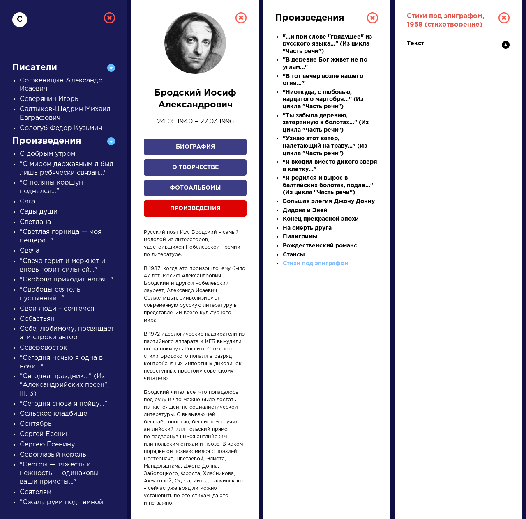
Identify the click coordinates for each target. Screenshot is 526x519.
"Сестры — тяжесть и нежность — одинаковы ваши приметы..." (59, 473)
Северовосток (43, 348)
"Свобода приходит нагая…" (66, 280)
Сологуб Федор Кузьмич (61, 128)
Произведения (195, 208)
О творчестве (195, 167)
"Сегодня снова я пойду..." (63, 404)
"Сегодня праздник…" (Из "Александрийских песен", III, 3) (64, 385)
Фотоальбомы (195, 187)
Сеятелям (35, 492)
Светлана (35, 222)
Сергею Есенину (47, 444)
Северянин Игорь (49, 99)
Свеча (29, 251)
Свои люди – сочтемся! (58, 309)
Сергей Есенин (45, 434)
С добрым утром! (48, 154)
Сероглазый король (53, 455)
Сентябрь (36, 424)
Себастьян (37, 319)
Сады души (39, 212)
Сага (27, 202)
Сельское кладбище (53, 414)
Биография (195, 146)
